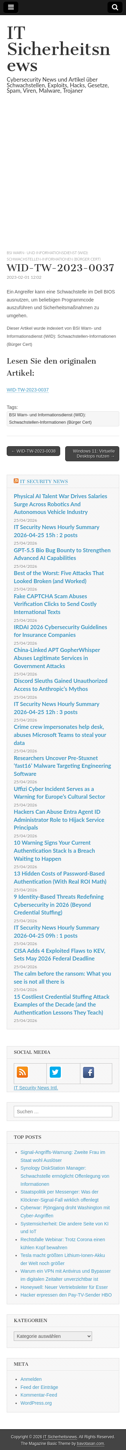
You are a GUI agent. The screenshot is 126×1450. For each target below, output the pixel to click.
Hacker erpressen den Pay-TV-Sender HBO (66, 1295)
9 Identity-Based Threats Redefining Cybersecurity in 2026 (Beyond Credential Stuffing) (59, 904)
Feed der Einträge (39, 1387)
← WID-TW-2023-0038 (33, 451)
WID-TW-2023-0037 (28, 389)
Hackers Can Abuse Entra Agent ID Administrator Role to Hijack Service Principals (59, 819)
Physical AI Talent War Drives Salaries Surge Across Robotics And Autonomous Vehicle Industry (60, 504)
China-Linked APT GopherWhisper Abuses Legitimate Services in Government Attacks (57, 657)
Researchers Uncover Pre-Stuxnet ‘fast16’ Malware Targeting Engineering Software (62, 765)
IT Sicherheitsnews (58, 49)
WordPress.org (36, 1403)
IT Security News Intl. (36, 1087)
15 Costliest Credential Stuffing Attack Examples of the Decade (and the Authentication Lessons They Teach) (62, 1004)
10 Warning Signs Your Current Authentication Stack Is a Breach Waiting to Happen (54, 850)
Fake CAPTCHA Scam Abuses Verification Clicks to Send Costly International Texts (55, 604)
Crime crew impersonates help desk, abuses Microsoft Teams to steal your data (60, 734)
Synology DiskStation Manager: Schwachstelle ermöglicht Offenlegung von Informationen (64, 1175)
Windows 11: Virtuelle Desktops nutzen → (94, 454)
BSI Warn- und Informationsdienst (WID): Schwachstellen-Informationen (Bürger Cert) (50, 418)
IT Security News (44, 481)
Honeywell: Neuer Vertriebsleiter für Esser (64, 1287)
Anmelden (31, 1379)
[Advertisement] (63, 180)
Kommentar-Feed (38, 1395)
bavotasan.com (90, 1443)
